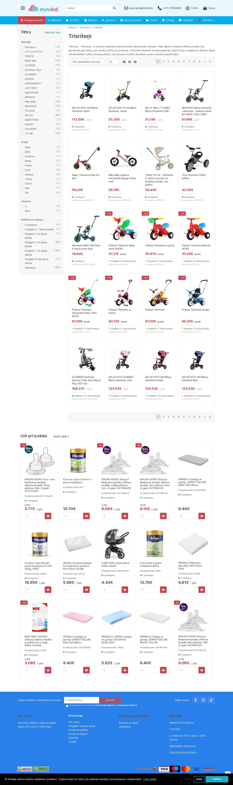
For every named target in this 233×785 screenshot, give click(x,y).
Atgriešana (125, 726)
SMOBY (29, 124)
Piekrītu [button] (217, 779)
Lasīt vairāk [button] (150, 779)
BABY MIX (30, 60)
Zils (27, 192)
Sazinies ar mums (128, 722)
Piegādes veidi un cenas (81, 726)
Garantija (73, 737)
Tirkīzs (28, 179)
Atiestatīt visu (52, 32)
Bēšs (27, 151)
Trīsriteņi (98, 27)
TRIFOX (29, 56)
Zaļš (27, 188)
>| (210, 61)
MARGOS (30, 97)
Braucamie (85, 27)
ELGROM (30, 65)
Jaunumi (108, 20)
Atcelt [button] (187, 779)
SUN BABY (31, 128)
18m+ (28, 211)
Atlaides (54, 20)
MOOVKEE (30, 106)
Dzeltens (30, 156)
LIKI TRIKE (31, 88)
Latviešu (205, 20)
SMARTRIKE (32, 119)
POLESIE (30, 110)
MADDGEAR (32, 92)
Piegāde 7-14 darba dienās (36, 252)
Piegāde (186, 20)
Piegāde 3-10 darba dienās (36, 235)
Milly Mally (30, 101)
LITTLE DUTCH (33, 51)
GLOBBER (30, 74)
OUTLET (72, 20)
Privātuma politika (78, 729)
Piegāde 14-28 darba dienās (36, 261)
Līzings (168, 20)
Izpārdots (30, 267)
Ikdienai (90, 20)
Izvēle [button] (199, 779)
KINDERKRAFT (33, 83)
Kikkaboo (30, 47)
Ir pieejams (31, 224)
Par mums (74, 722)
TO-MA (29, 133)
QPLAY (29, 115)
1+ (26, 206)
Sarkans (29, 174)
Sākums (72, 27)
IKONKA (29, 78)
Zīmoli (151, 20)
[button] (206, 20)
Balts (27, 147)
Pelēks (28, 165)
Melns (28, 160)
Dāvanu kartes (130, 20)
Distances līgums (78, 733)
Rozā (27, 170)
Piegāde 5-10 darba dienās (36, 244)
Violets (29, 183)
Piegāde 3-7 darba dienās (39, 229)
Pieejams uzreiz (31, 20)
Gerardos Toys (33, 69)
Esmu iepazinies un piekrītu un (102, 705)
